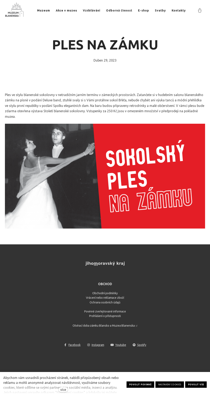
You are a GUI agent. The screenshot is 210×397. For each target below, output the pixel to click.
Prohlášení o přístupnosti (105, 318)
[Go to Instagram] (95, 347)
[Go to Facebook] (72, 347)
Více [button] (180, 10)
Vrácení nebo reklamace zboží (105, 299)
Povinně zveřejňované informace (105, 313)
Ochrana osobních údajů (105, 304)
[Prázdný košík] (199, 10)
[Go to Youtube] (118, 347)
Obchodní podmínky (105, 295)
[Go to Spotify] (139, 347)
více (63, 389)
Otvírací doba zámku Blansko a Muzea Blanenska (104, 327)
